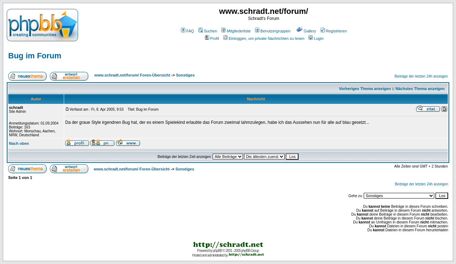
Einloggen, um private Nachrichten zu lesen (263, 38)
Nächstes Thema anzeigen (420, 88)
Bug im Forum (34, 55)
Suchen (207, 31)
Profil (212, 38)
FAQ (187, 31)
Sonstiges (185, 75)
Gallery (306, 31)
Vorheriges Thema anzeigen (365, 88)
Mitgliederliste (235, 31)
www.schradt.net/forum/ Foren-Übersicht (132, 75)
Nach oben (19, 143)
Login (316, 38)
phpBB (217, 251)
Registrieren (334, 31)
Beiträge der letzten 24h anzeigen (421, 76)
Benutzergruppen (272, 31)
